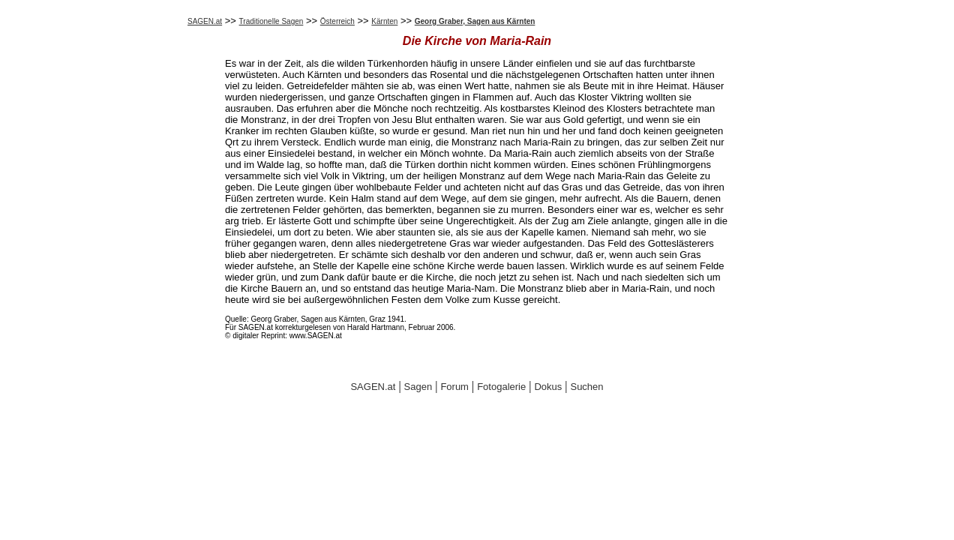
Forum (454, 386)
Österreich (337, 21)
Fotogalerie (501, 386)
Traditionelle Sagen (271, 21)
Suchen (586, 386)
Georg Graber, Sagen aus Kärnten (475, 21)
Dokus (548, 386)
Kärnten (384, 21)
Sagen (418, 386)
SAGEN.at (205, 21)
